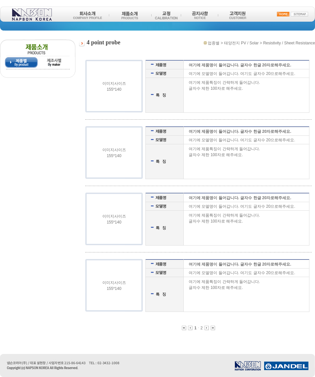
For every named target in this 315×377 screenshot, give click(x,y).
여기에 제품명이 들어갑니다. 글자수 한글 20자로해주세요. (240, 65)
